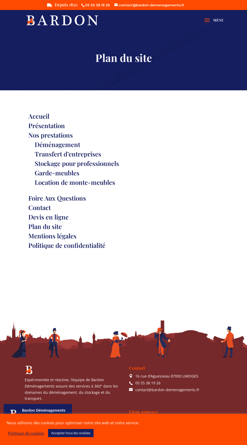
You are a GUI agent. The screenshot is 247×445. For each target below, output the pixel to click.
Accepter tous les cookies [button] (70, 433)
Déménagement (57, 144)
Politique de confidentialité (66, 245)
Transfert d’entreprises (68, 154)
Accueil (38, 116)
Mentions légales (52, 236)
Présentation (46, 125)
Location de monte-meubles (75, 182)
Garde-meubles (57, 173)
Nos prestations (50, 135)
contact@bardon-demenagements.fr (167, 389)
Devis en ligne (48, 217)
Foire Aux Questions (57, 198)
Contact (39, 207)
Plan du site (45, 226)
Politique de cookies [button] (26, 433)
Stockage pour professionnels (77, 163)
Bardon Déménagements (43, 410)
